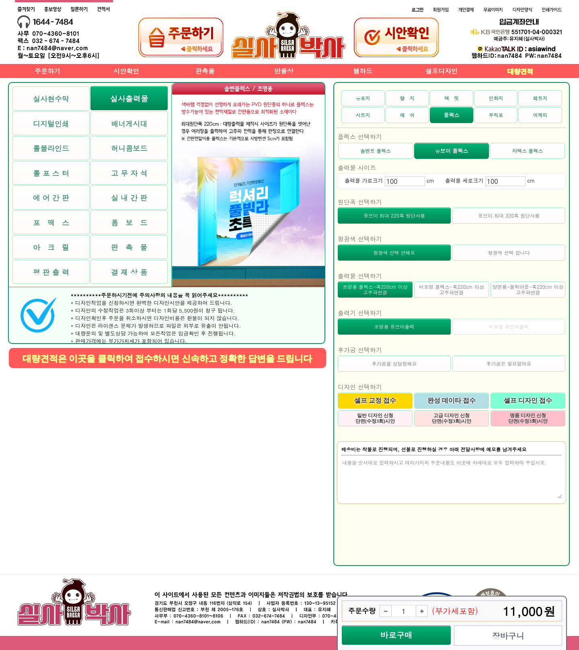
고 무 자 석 (129, 173)
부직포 (496, 114)
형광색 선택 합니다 (509, 252)
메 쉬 (407, 114)
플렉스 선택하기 (360, 136)
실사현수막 (51, 99)
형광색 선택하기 (360, 238)
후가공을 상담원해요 (394, 363)
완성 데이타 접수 (451, 400)
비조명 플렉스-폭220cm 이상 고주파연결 (451, 289)
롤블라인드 (51, 148)
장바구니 (508, 636)
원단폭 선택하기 (360, 201)
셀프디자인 (441, 71)
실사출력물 (129, 98)
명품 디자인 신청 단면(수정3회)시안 (528, 418)
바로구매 (396, 635)
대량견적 (520, 71)
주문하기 (47, 71)
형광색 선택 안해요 (394, 252)
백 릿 (451, 98)
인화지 (496, 98)
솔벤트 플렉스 (375, 150)
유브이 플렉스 (451, 150)
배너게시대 (129, 124)
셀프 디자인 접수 (528, 400)
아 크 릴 (51, 247)
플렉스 (451, 115)
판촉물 (205, 71)
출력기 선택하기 (360, 313)
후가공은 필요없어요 (508, 363)
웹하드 (362, 71)
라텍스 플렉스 (527, 150)
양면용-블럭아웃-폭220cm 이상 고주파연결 (528, 289)
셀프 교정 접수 (375, 400)
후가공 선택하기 (360, 350)
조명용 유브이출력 (394, 326)
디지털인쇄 (51, 124)
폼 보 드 (129, 223)
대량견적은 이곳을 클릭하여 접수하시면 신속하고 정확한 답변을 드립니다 (167, 359)
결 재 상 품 (129, 272)
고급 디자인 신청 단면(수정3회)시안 (451, 418)
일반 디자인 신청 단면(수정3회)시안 (375, 418)
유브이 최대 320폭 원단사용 (509, 215)
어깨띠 (540, 114)
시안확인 (126, 71)
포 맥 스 (51, 223)
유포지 (362, 98)
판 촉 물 (129, 247)
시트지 (362, 114)
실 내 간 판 (129, 198)
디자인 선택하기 (360, 387)
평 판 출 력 (51, 272)
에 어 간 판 (51, 198)
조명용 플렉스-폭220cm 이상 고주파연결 (375, 289)
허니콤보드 (129, 148)
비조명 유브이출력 (509, 326)
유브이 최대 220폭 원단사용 (394, 215)
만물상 (284, 71)
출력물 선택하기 (360, 276)
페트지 (540, 98)
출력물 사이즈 (357, 167)
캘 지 (407, 98)
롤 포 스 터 (51, 173)
